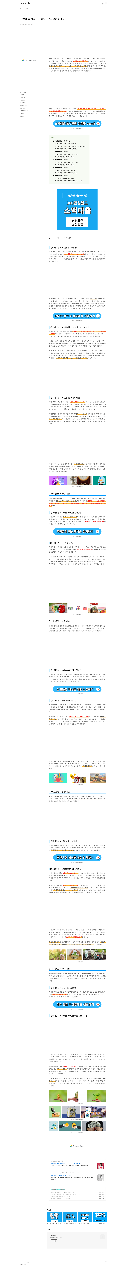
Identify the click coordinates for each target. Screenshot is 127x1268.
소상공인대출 (23, 105)
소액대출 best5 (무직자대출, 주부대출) (60, 1196)
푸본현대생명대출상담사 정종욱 (61, 1175)
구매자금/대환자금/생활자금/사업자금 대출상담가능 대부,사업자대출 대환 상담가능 (72, 1178)
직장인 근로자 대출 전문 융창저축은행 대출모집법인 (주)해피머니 (70, 1165)
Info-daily (25, 3)
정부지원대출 (23, 108)
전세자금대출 (23, 102)
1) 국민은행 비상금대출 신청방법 (65, 170)
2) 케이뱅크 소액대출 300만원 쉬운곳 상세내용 (68, 181)
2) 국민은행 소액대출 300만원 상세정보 (67, 173)
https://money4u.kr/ (55, 1161)
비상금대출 (53, 1189)
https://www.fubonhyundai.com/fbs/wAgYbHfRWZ (63, 1173)
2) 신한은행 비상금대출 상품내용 (65, 165)
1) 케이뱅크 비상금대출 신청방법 (65, 178)
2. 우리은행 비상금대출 (60, 151)
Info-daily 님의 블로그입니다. (57, 1237)
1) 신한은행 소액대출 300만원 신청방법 (67, 162)
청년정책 (22, 94)
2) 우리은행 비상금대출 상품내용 (65, 156)
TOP (106, 1262)
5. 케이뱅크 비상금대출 (61, 175)
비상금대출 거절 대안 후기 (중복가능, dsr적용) (62, 1192)
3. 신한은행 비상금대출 (60, 159)
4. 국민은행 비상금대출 (60, 167)
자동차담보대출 (24, 110)
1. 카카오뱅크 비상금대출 (61, 141)
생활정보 (22, 116)
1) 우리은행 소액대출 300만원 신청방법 (67, 154)
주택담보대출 (23, 100)
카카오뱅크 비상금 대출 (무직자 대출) (60, 1198)
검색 (102, 3)
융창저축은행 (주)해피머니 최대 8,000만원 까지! (66, 1163)
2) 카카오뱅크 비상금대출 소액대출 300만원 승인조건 (70, 146)
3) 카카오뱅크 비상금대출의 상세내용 (66, 148)
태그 (27, 9)
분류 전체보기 (23, 92)
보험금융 (22, 113)
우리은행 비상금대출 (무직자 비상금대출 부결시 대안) (64, 1194)
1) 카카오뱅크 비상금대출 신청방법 (65, 143)
